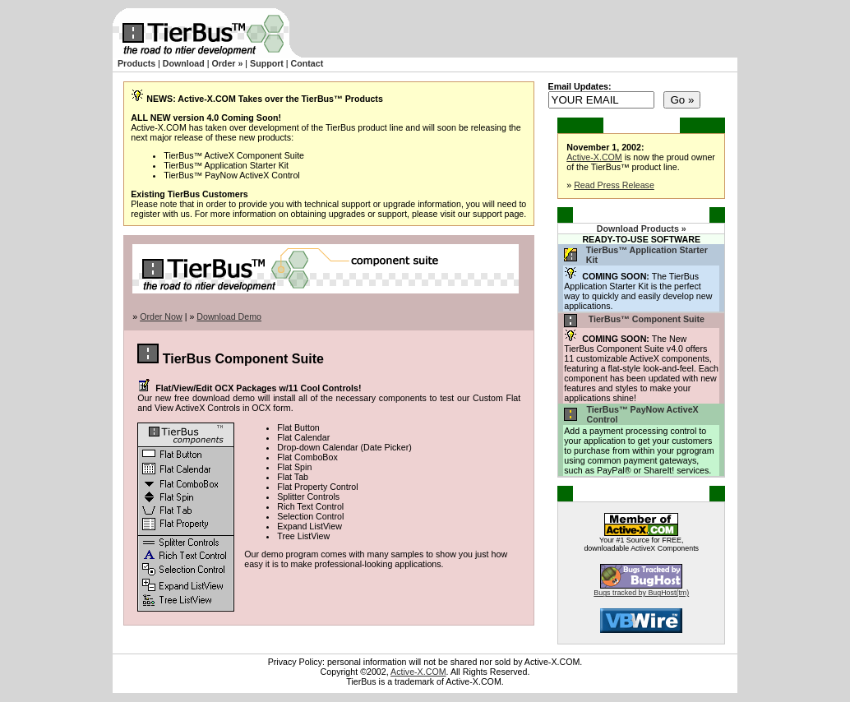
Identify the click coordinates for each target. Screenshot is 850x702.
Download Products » (641, 228)
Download (184, 63)
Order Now (161, 316)
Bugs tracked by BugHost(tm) (641, 593)
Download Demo (228, 316)
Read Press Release (614, 185)
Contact (307, 63)
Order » (227, 63)
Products (136, 63)
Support (267, 63)
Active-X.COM (594, 157)
